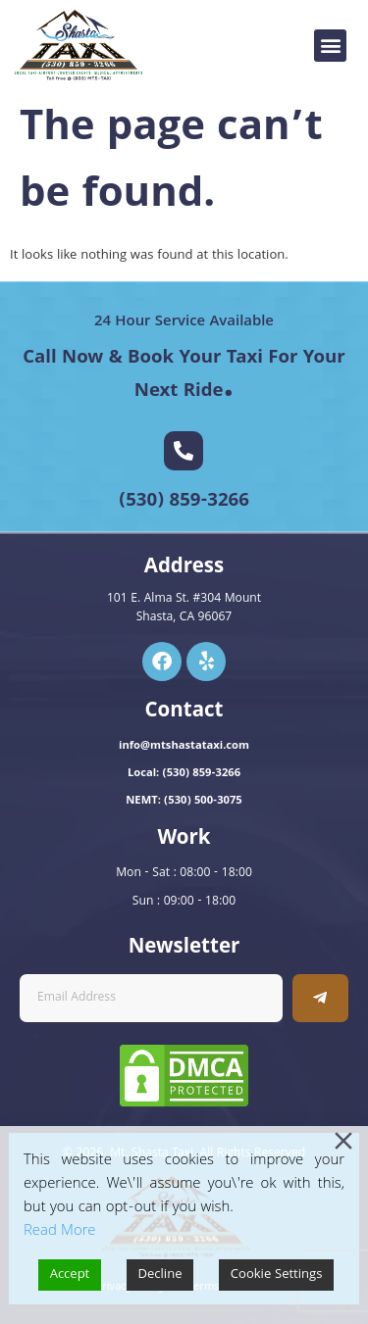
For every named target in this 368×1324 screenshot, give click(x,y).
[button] (330, 45)
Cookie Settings (277, 1275)
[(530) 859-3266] (183, 450)
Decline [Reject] (160, 1275)
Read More (59, 1232)
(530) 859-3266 (184, 501)
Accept (70, 1275)
